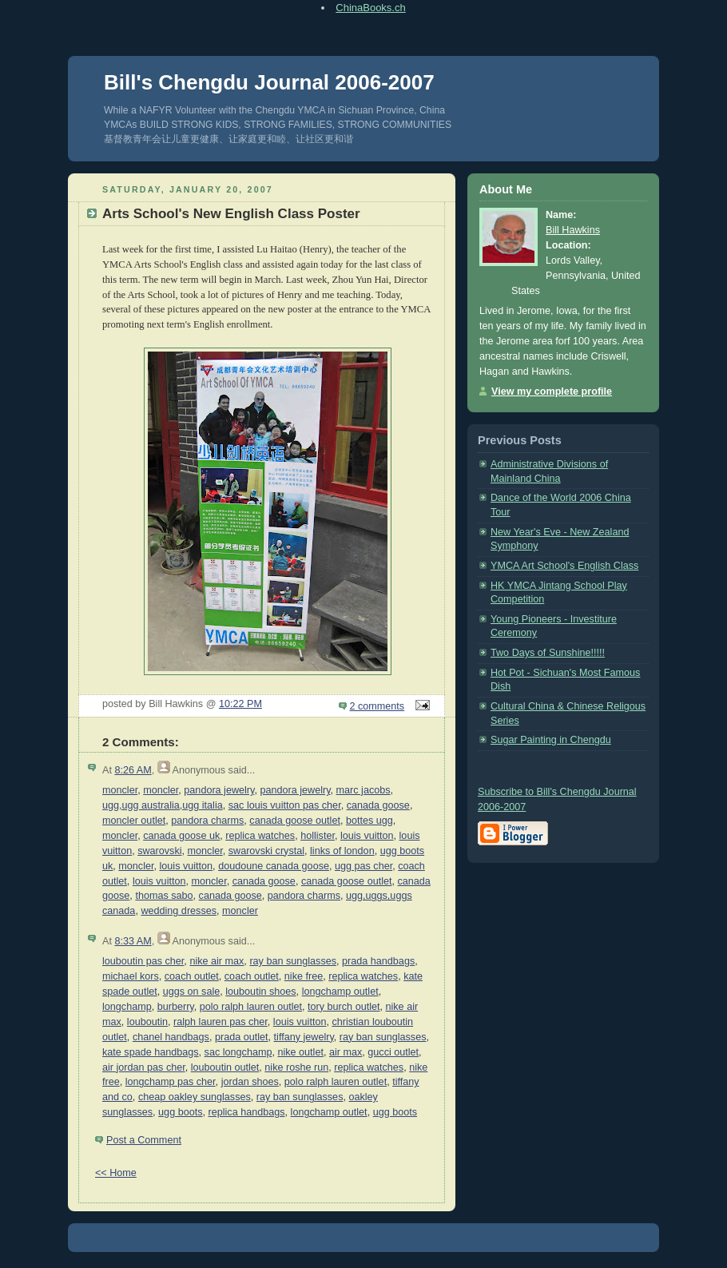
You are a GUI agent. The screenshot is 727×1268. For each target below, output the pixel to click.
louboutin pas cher (143, 961)
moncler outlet (133, 820)
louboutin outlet (225, 1067)
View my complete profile (551, 391)
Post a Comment (143, 1140)
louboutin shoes (260, 991)
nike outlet (300, 1052)
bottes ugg (369, 820)
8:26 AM (132, 770)
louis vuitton (367, 835)
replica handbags (247, 1112)
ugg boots (180, 1112)
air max (345, 1052)
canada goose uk (181, 835)
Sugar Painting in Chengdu (551, 739)
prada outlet (241, 1037)
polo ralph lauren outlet (251, 1006)
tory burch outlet (343, 1006)
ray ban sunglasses (292, 961)
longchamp (127, 1006)
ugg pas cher (363, 866)
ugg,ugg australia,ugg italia (162, 805)
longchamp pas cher (170, 1081)
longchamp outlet (340, 991)
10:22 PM (240, 704)
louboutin (147, 1022)
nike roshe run (296, 1067)
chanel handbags (171, 1037)
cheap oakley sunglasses (194, 1097)
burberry (175, 1006)
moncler (119, 790)
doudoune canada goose (273, 866)
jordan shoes (250, 1081)
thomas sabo (164, 895)
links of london (342, 851)
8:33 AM (132, 941)
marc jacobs (363, 790)
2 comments (377, 706)
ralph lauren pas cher (220, 1022)
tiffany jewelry (304, 1037)
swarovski (159, 851)
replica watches (260, 835)
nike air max (216, 961)
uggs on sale (191, 991)
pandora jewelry (219, 790)
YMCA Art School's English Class (564, 565)
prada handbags (378, 961)
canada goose (378, 805)
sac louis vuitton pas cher (284, 805)
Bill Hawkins (573, 230)
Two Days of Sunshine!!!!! (548, 652)
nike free (303, 976)
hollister (317, 835)
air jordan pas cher (143, 1067)
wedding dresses (179, 910)
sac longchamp (238, 1052)
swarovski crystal (266, 851)
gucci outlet (393, 1052)
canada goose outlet (294, 820)
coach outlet (192, 976)
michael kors (130, 976)
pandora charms (207, 820)
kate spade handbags (150, 1052)
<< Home (116, 1173)
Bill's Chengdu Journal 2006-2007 (269, 82)
